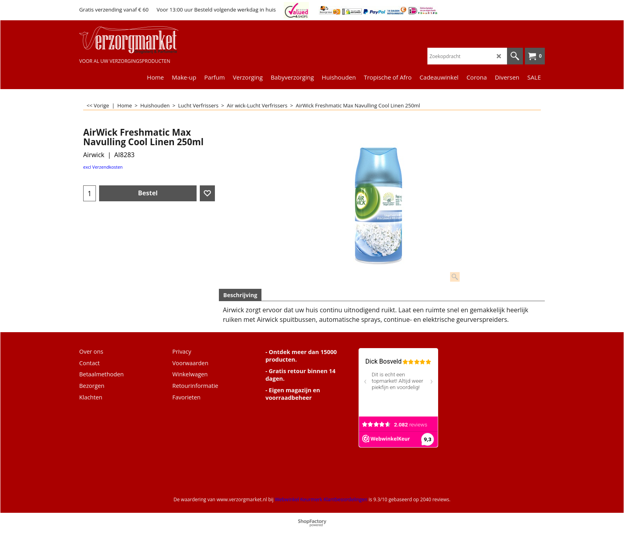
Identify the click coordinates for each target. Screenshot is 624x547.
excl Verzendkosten (103, 167)
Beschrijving (240, 295)
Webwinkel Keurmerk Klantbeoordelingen (321, 499)
